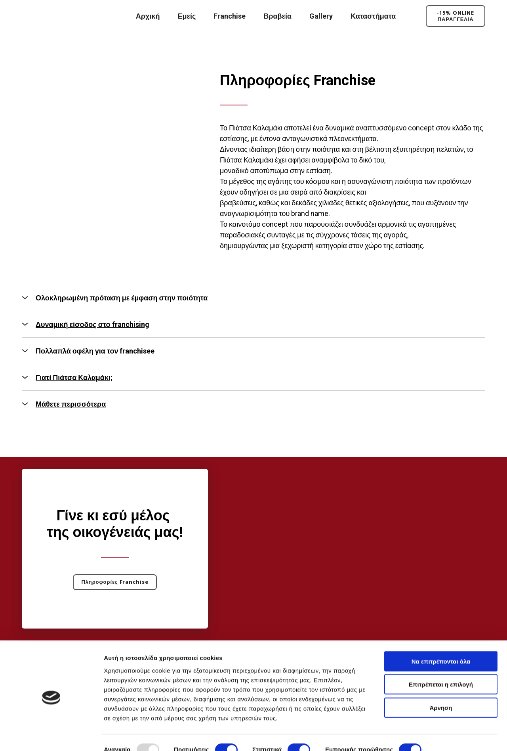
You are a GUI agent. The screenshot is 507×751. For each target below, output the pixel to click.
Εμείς (186, 16)
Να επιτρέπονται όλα (441, 634)
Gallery (321, 16)
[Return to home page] (58, 16)
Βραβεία (277, 16)
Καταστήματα (373, 16)
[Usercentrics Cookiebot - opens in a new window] (51, 735)
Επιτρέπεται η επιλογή (441, 658)
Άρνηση (440, 681)
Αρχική (148, 16)
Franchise (229, 16)
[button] (455, 16)
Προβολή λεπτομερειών (138, 735)
